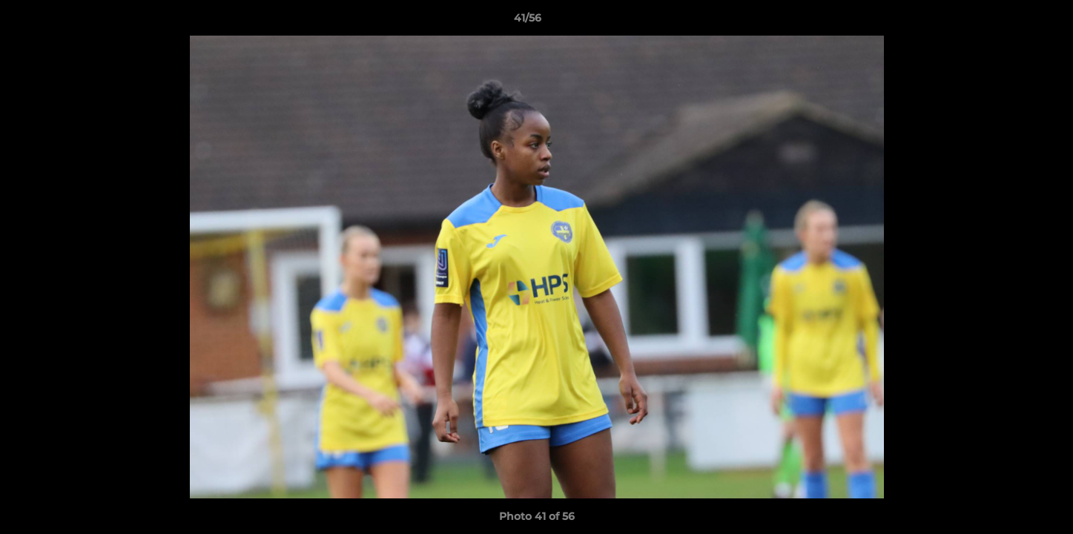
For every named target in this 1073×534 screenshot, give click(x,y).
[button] (1011, 21)
